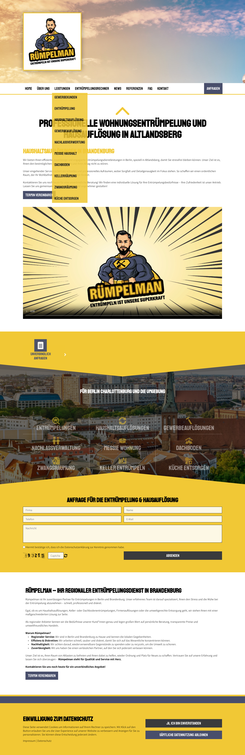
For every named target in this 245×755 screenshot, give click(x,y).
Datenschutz (44, 741)
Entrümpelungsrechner (92, 88)
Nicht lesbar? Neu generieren (65, 555)
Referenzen (134, 88)
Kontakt (163, 88)
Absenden (172, 555)
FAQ (150, 88)
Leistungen (62, 88)
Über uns (43, 88)
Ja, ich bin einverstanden (183, 723)
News (117, 88)
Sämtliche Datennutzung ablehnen (184, 735)
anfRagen (213, 88)
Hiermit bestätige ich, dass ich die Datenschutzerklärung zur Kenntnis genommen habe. (75, 547)
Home (28, 88)
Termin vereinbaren (39, 195)
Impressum (29, 741)
